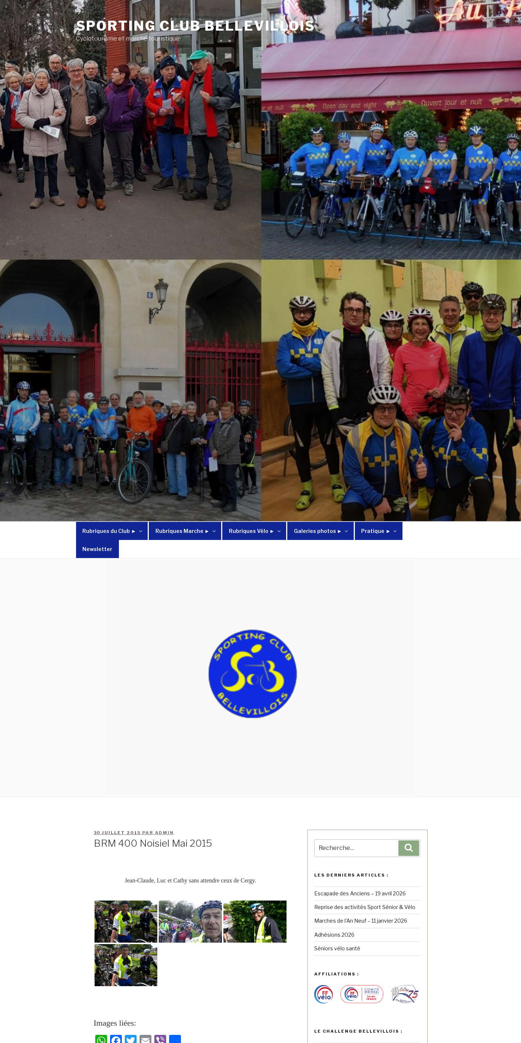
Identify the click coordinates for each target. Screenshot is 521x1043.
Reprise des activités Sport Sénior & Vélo (364, 907)
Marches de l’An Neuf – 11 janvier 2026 (360, 921)
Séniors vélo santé (337, 948)
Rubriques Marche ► (186, 531)
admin (164, 832)
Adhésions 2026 (334, 935)
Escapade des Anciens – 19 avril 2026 (360, 893)
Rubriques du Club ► (112, 531)
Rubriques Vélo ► (255, 531)
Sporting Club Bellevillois (195, 26)
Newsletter (97, 549)
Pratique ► (379, 531)
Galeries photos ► (321, 531)
